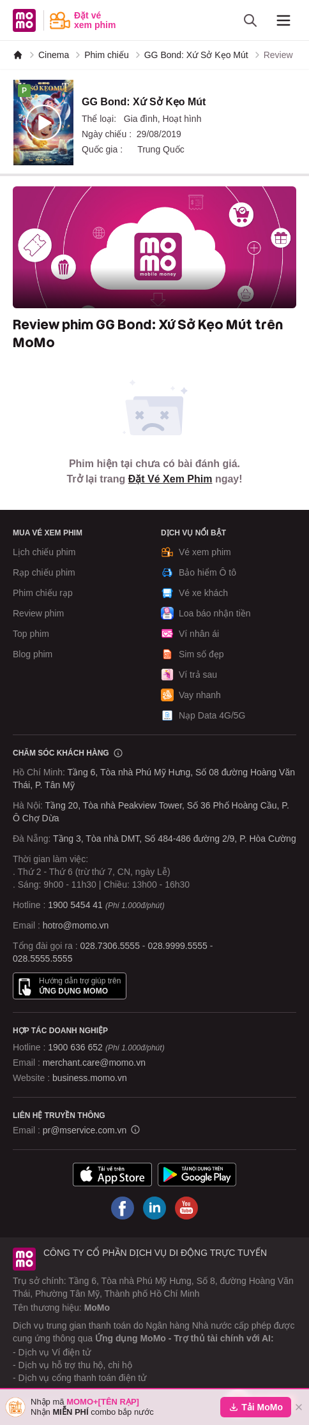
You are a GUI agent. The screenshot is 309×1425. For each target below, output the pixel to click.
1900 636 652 (106, 1047)
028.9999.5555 (177, 946)
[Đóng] (298, 1407)
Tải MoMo (256, 1407)
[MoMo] (18, 55)
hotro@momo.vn (76, 925)
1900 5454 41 (75, 905)
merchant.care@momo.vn (94, 1062)
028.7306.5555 (110, 946)
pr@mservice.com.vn (85, 1130)
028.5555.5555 (42, 958)
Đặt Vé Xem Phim (170, 479)
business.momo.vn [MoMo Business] (89, 1078)
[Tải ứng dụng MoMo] (112, 1174)
